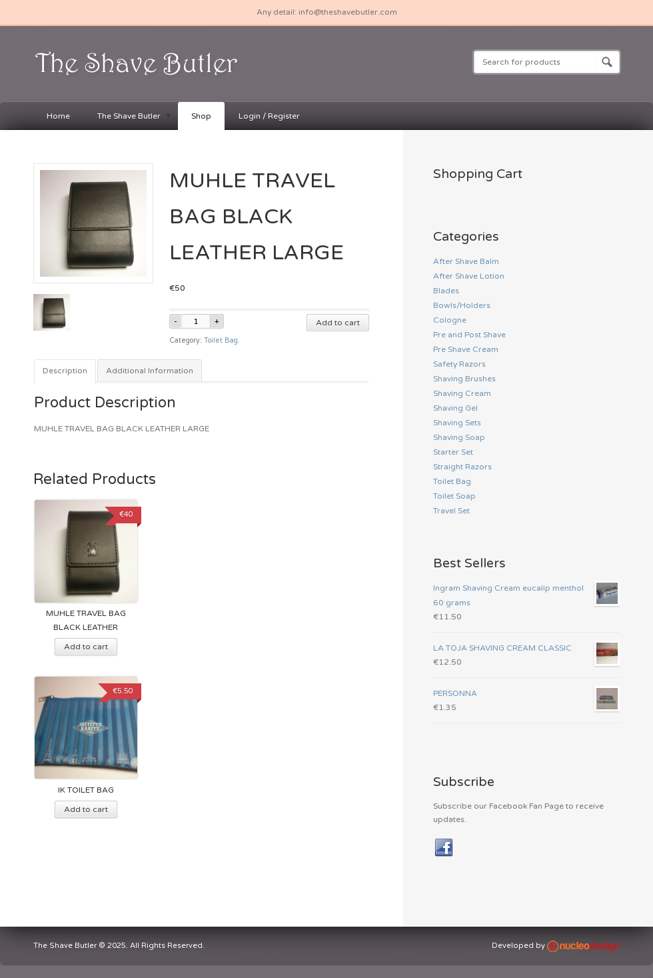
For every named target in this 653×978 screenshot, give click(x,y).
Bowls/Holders (461, 305)
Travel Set (451, 510)
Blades (446, 290)
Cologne (449, 320)
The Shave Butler (128, 117)
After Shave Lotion (468, 276)
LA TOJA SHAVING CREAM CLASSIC (526, 648)
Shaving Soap (459, 437)
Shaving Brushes (464, 378)
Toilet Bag (221, 340)
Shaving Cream (462, 393)
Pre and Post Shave (469, 334)
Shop (201, 116)
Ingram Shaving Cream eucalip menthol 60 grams (526, 594)
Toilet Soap (454, 496)
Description (65, 370)
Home (58, 116)
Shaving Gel (455, 408)
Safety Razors (459, 364)
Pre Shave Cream (465, 349)
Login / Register (269, 116)
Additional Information (149, 370)
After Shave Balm (466, 261)
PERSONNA (526, 693)
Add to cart (338, 322)
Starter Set (453, 452)
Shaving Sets (457, 422)
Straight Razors (462, 466)
